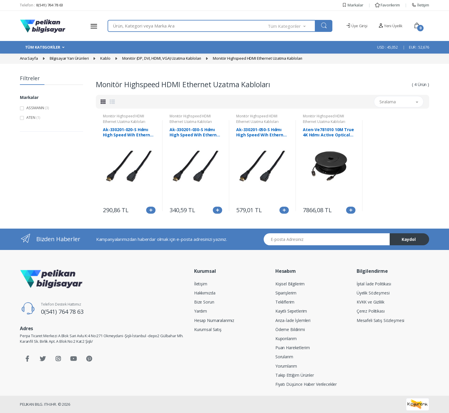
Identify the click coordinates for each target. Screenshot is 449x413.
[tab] (103, 101)
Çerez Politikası (371, 311)
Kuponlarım (286, 338)
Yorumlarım (286, 366)
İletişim (420, 5)
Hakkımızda (204, 293)
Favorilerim (387, 5)
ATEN (33, 117)
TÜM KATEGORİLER (42, 47)
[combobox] (188, 26)
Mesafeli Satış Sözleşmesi (380, 320)
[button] (292, 26)
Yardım (200, 311)
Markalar (352, 5)
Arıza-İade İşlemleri (292, 320)
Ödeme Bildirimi (290, 329)
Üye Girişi (356, 25)
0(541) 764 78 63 (62, 312)
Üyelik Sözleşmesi (373, 293)
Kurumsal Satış (208, 329)
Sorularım (284, 356)
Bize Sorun (204, 302)
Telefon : (41, 5)
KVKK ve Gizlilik (370, 302)
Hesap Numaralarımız (214, 320)
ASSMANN (37, 107)
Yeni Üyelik (391, 25)
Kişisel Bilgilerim (290, 284)
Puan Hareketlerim (292, 347)
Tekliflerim (284, 302)
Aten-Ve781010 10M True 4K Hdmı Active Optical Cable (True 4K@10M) (328, 132)
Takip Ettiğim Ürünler (294, 375)
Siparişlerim (285, 293)
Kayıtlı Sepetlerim (291, 311)
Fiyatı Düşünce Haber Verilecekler (306, 384)
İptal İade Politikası (374, 284)
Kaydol (409, 239)
